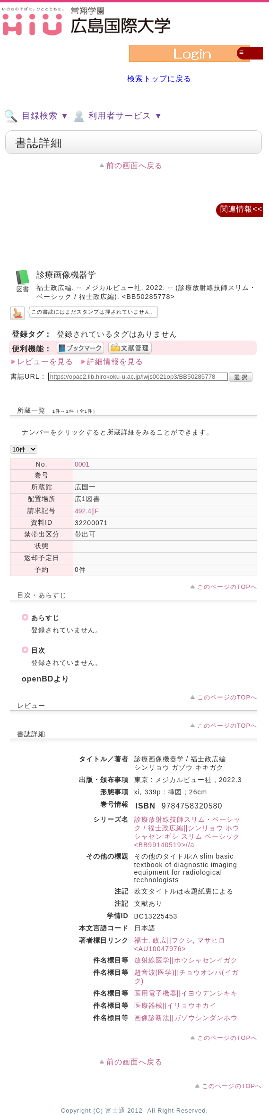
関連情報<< (241, 209)
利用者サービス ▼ (117, 116)
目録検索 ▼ (36, 116)
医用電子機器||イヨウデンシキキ (186, 993)
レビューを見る (45, 361)
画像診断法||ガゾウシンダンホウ (186, 1017)
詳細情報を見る (115, 361)
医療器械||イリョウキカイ (175, 1005)
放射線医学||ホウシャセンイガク (186, 960)
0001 (82, 464)
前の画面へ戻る (134, 166)
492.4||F (87, 511)
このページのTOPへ (227, 586)
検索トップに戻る (159, 79)
